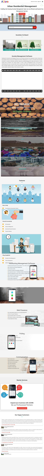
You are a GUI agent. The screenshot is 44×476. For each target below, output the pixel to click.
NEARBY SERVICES (34, 1)
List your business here (22, 408)
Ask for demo (22, 13)
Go (34, 27)
